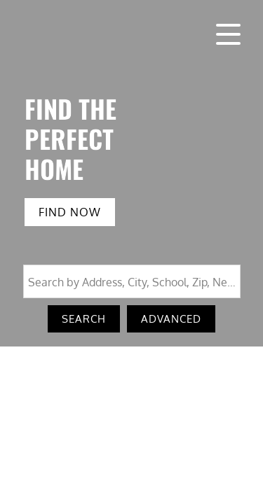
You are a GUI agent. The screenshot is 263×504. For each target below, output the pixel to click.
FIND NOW (70, 212)
